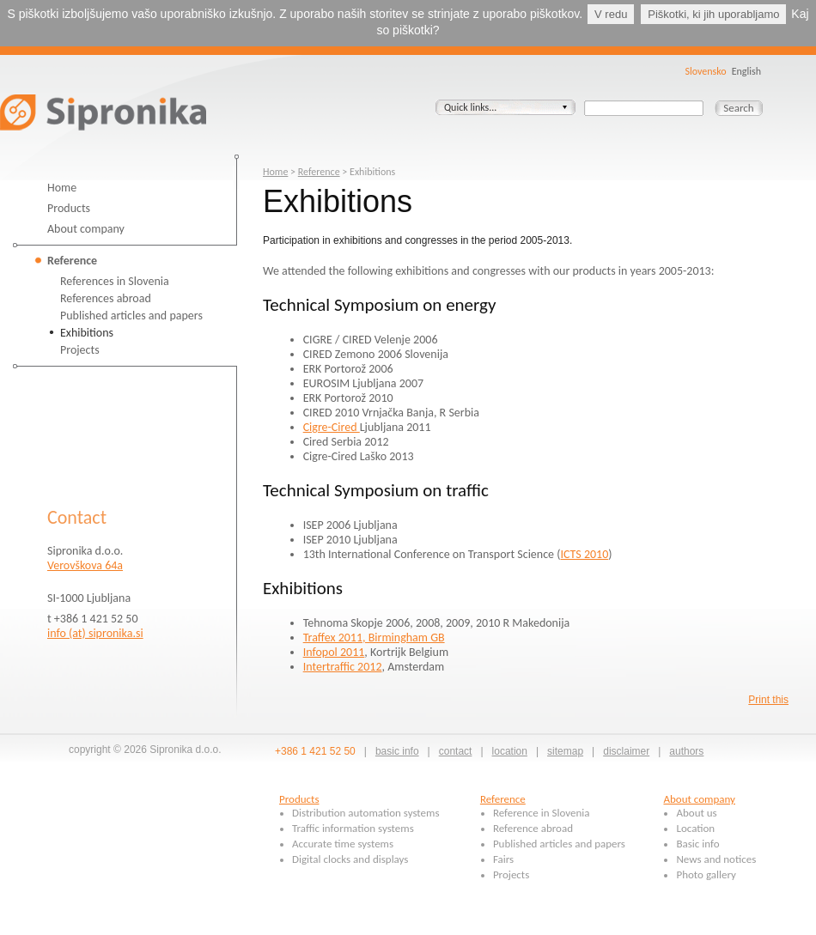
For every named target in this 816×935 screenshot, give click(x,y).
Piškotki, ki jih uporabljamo (713, 14)
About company (86, 229)
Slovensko (705, 71)
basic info (397, 751)
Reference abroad (533, 828)
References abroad (105, 298)
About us (696, 812)
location (509, 751)
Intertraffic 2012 (342, 666)
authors (686, 751)
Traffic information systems (353, 828)
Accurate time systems (342, 843)
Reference (72, 260)
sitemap (565, 751)
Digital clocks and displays (350, 859)
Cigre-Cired (331, 427)
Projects (80, 350)
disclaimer (626, 751)
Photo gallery (705, 874)
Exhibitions (86, 332)
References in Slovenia (114, 281)
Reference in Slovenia (541, 812)
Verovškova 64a (85, 565)
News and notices (716, 859)
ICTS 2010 (584, 554)
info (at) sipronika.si (95, 633)
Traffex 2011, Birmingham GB (374, 637)
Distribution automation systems (366, 812)
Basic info (697, 843)
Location (695, 828)
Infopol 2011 (334, 652)
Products (68, 208)
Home (61, 187)
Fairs (503, 859)
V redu (610, 14)
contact (455, 751)
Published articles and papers (131, 315)
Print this (768, 700)
